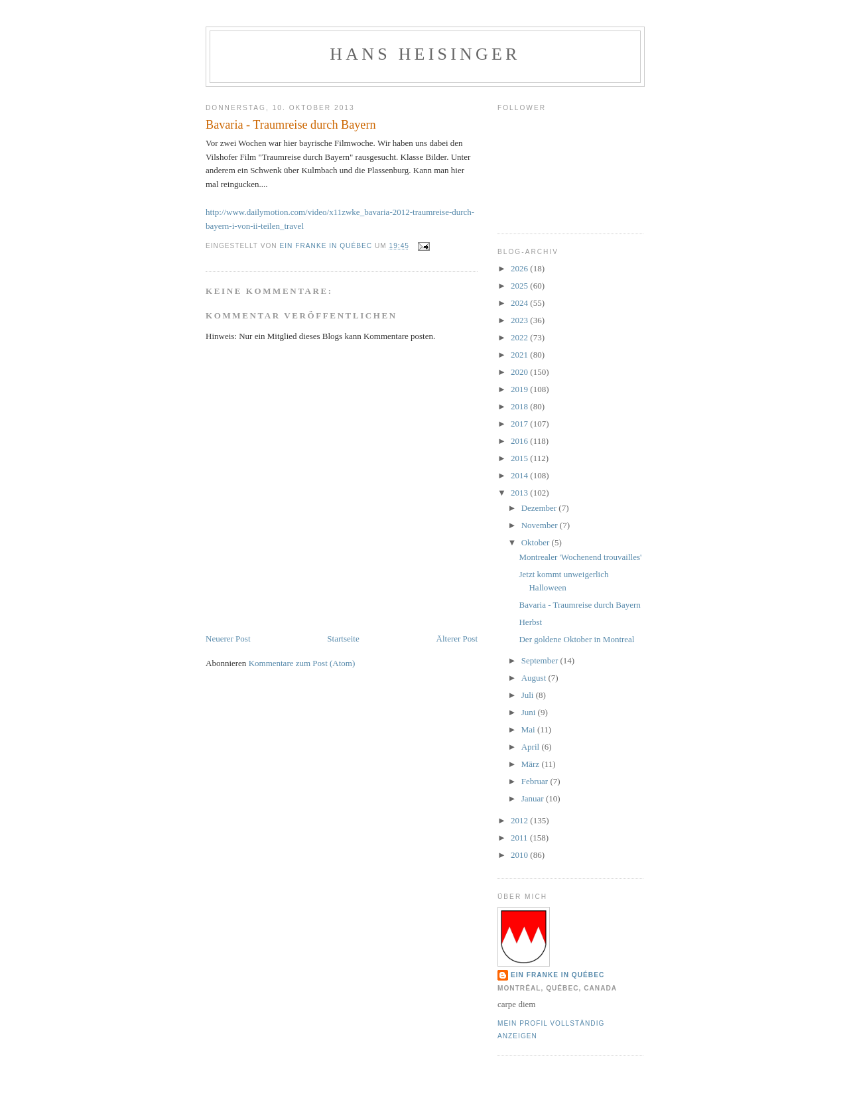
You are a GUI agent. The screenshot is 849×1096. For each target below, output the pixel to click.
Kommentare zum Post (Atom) (302, 663)
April (531, 747)
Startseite (343, 639)
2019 (520, 389)
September (540, 660)
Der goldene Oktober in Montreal (576, 639)
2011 (520, 838)
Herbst (530, 622)
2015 (520, 458)
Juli (528, 695)
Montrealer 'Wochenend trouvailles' (580, 557)
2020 (520, 372)
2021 (520, 355)
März (531, 764)
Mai (529, 729)
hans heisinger (425, 54)
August (535, 678)
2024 (520, 303)
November (540, 525)
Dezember (540, 508)
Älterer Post (457, 639)
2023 (520, 320)
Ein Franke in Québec (557, 975)
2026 (520, 268)
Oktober (536, 542)
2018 (520, 406)
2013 (520, 493)
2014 (520, 475)
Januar (533, 798)
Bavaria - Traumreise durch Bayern (579, 605)
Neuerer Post (228, 639)
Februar (536, 781)
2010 (520, 855)
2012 (520, 820)
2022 (520, 337)
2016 (520, 441)
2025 (520, 286)
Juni (529, 712)
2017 (520, 424)
